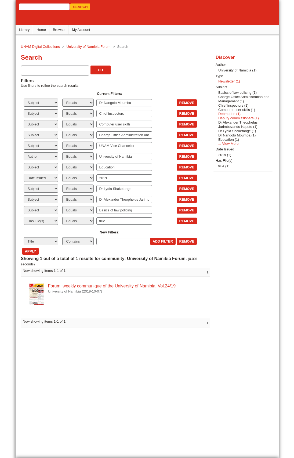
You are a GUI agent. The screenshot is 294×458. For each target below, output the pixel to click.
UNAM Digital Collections (41, 47)
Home (42, 30)
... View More (228, 144)
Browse (59, 30)
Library (25, 30)
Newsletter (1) (228, 81)
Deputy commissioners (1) (238, 118)
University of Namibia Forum (89, 47)
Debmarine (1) (229, 114)
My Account (82, 30)
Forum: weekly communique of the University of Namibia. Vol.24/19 (113, 286)
